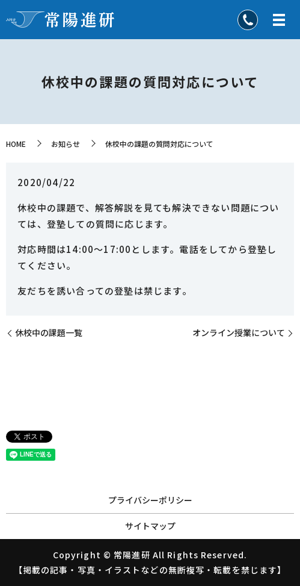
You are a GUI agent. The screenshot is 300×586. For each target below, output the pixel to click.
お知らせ (65, 144)
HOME (16, 144)
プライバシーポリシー (150, 500)
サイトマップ (150, 526)
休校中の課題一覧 (48, 332)
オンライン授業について (238, 332)
